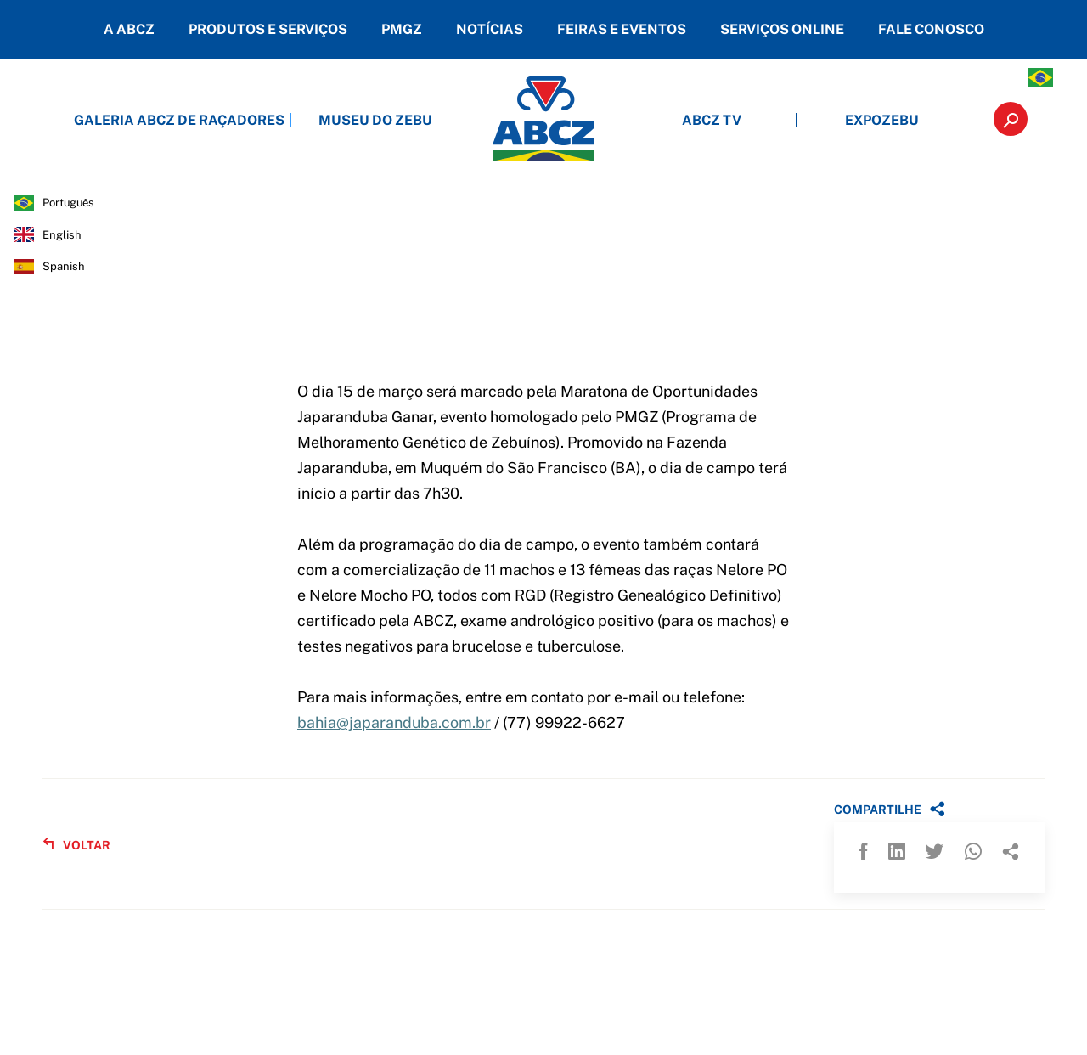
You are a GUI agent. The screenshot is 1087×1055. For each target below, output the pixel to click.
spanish (63, 266)
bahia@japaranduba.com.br (394, 722)
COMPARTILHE (889, 808)
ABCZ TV (711, 120)
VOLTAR (76, 845)
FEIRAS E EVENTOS (621, 29)
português (68, 202)
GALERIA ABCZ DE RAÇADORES (205, 120)
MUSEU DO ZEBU (375, 120)
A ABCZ (129, 29)
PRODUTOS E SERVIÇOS (268, 29)
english (62, 234)
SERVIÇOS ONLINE (782, 29)
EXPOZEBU (882, 120)
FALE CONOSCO (931, 29)
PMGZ (401, 29)
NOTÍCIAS (489, 29)
